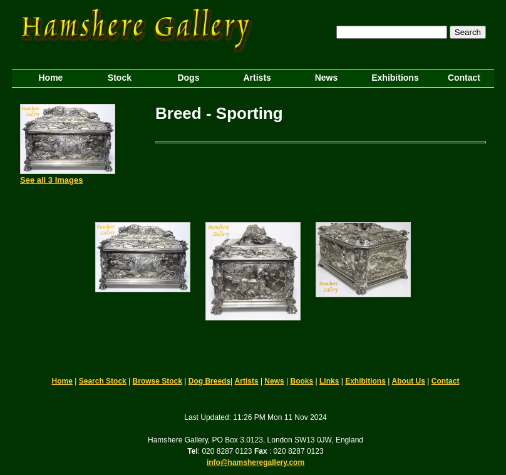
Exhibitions (365, 381)
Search (468, 32)
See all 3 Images (51, 180)
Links (329, 381)
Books (302, 381)
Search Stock (102, 381)
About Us (408, 381)
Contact (445, 381)
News (274, 381)
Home (62, 381)
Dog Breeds (209, 381)
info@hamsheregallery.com (255, 462)
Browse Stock (157, 381)
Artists (247, 381)
